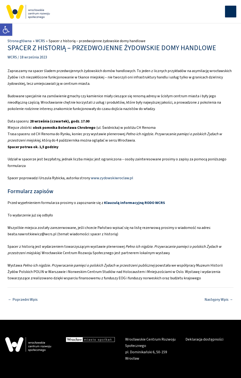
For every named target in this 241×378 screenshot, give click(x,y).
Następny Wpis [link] (219, 298)
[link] (6, 30)
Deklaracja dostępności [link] (204, 338)
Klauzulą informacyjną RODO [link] (128, 202)
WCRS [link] (12, 57)
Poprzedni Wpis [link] (23, 298)
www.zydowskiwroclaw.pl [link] (111, 177)
